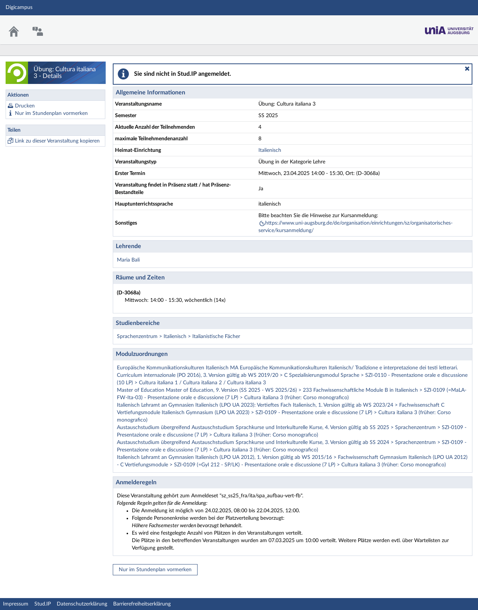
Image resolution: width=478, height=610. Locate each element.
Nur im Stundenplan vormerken (51, 113)
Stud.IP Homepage (449, 28)
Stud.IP (42, 604)
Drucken (25, 106)
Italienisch (269, 150)
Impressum (15, 604)
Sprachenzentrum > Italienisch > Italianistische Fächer (178, 336)
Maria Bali (128, 260)
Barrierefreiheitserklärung (142, 604)
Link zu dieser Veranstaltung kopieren (57, 141)
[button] (467, 69)
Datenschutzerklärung (82, 604)
